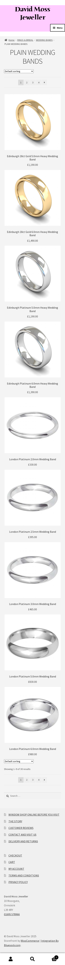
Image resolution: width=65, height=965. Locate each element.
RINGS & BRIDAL (25, 40)
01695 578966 (12, 914)
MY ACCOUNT (16, 868)
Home (11, 40)
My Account (11, 959)
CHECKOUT (15, 855)
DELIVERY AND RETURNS (23, 841)
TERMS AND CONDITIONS (23, 875)
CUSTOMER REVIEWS (20, 828)
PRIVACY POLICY (18, 882)
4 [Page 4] (38, 82)
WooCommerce (30, 940)
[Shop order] (19, 71)
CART (11, 862)
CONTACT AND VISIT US (22, 834)
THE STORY (15, 821)
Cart (51, 957)
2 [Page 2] (26, 82)
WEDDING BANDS (44, 40)
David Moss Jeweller (32, 13)
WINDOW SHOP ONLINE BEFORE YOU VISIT (33, 814)
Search (32, 959)
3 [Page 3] (32, 82)
